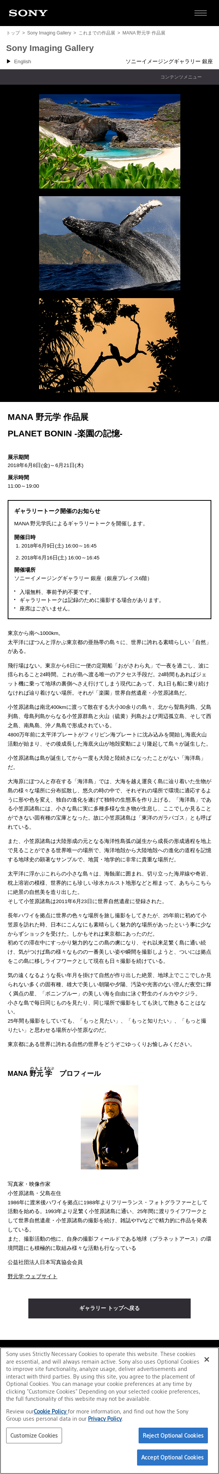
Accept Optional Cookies (172, 1457)
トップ (13, 33)
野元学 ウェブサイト (32, 1276)
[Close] (206, 1359)
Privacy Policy (105, 1418)
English (22, 61)
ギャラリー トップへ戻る (109, 1308)
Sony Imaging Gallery (49, 33)
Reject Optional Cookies (173, 1435)
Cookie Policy (51, 1411)
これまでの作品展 (96, 33)
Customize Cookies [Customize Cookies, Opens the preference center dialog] (34, 1435)
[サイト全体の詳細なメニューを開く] (201, 13)
